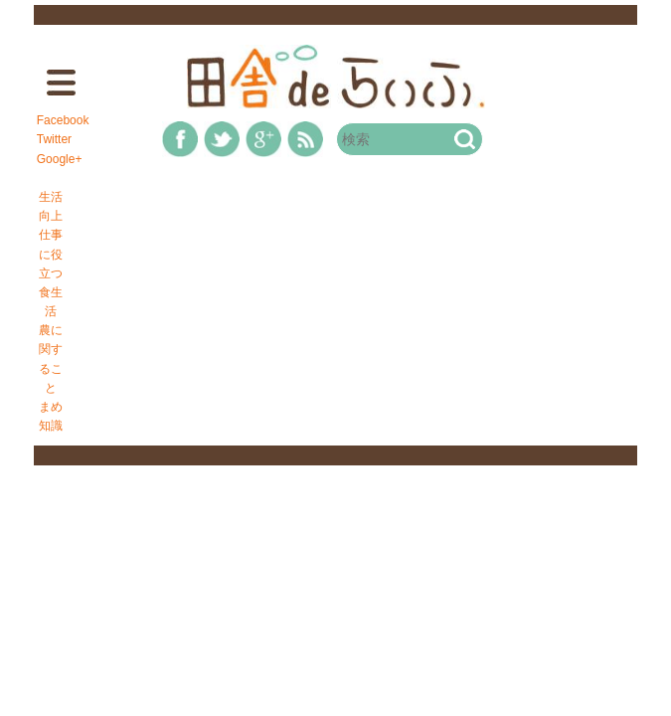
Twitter (54, 139)
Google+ (60, 159)
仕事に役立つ (51, 253)
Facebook (63, 120)
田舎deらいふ (336, 76)
